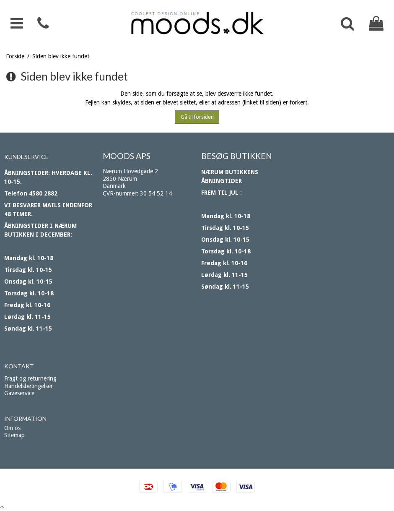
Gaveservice (19, 393)
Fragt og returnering (30, 378)
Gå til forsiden (197, 117)
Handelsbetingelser (28, 386)
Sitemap (14, 435)
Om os (12, 428)
